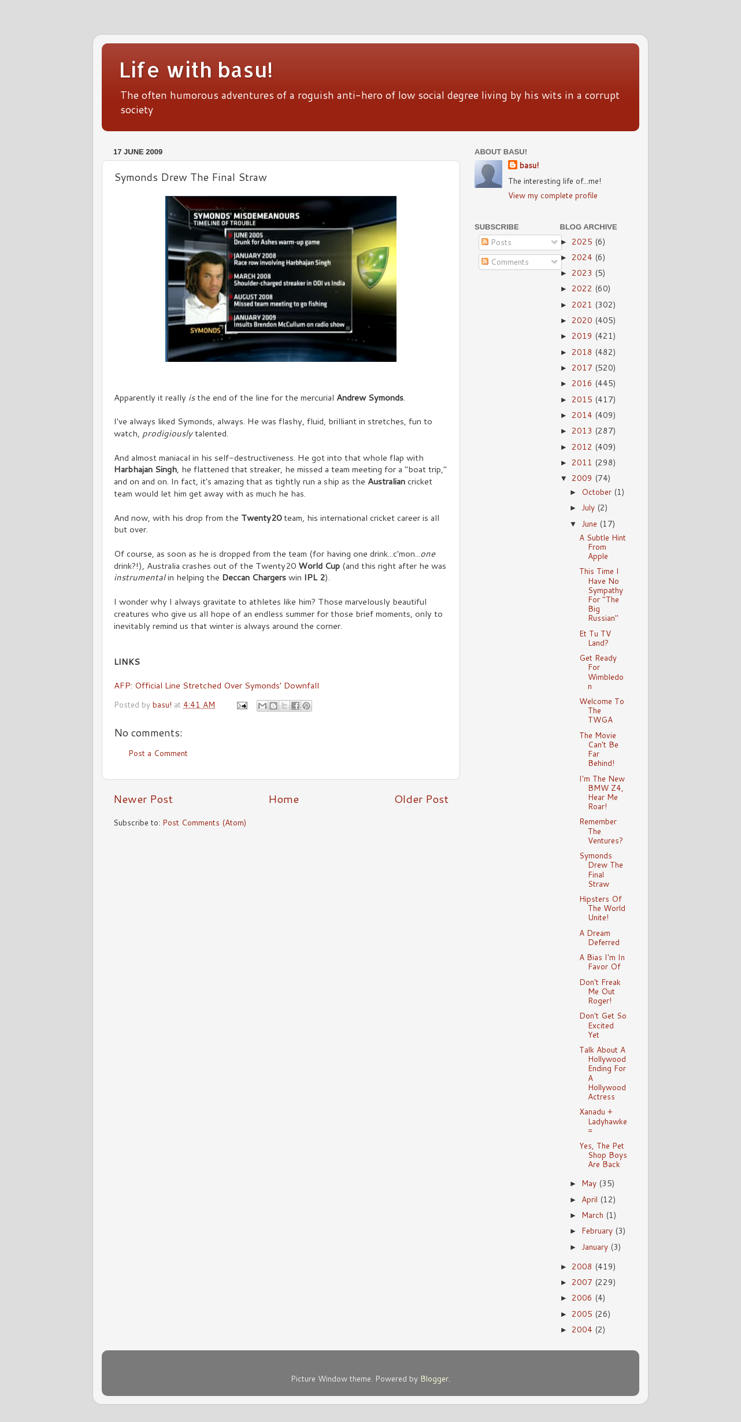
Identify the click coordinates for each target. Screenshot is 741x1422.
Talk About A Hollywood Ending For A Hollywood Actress (602, 1073)
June (590, 523)
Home (283, 798)
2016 (583, 382)
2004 (583, 1329)
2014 (583, 414)
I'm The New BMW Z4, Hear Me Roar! (602, 792)
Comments (505, 261)
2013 (583, 430)
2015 (583, 399)
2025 (583, 241)
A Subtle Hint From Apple (602, 546)
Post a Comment (158, 752)
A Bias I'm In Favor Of (602, 961)
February (598, 1230)
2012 (583, 446)
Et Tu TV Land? (595, 638)
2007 (583, 1281)
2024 (583, 256)
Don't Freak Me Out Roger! (600, 991)
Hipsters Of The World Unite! (602, 908)
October (597, 491)
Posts (496, 241)
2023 (583, 272)
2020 (583, 319)
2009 (583, 477)
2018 (583, 351)
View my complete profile (553, 195)
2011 (583, 462)
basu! (529, 165)
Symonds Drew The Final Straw (601, 869)
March (593, 1214)
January (595, 1246)
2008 (583, 1266)
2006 (583, 1297)
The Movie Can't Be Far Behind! (598, 749)
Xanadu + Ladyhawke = (603, 1120)
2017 (583, 367)
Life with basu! (196, 69)
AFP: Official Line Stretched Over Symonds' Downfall (216, 685)
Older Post (421, 798)
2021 (583, 304)
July (589, 507)
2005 (583, 1313)
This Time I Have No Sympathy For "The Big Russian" (601, 594)
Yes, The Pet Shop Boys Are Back (603, 1154)
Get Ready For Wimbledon (601, 671)
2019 (583, 335)
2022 (583, 288)
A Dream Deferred (599, 937)
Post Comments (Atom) (204, 822)
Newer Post (143, 798)
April (590, 1199)
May (590, 1182)
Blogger (434, 1378)
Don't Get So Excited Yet (603, 1024)
